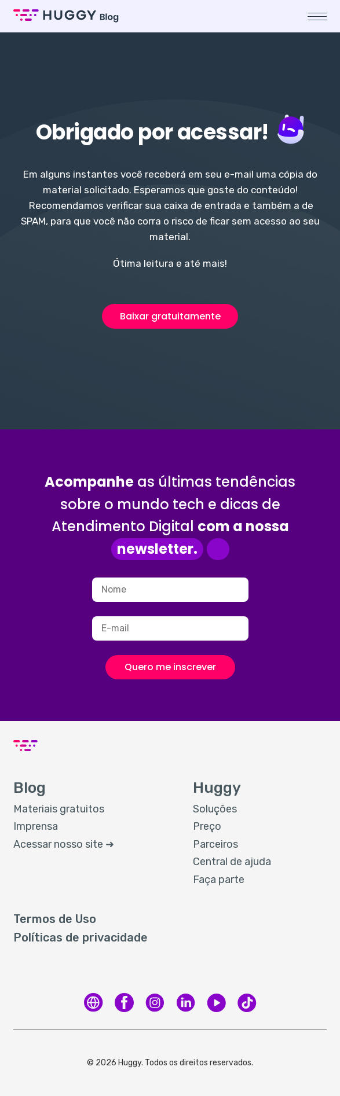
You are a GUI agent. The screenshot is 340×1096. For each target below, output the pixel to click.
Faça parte (218, 879)
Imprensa (35, 826)
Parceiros (215, 844)
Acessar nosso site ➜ (63, 844)
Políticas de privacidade (80, 937)
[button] (317, 16)
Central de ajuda (232, 861)
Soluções (215, 809)
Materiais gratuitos (58, 809)
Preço (207, 826)
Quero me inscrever (170, 667)
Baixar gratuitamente (170, 316)
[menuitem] (91, 809)
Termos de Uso (54, 919)
